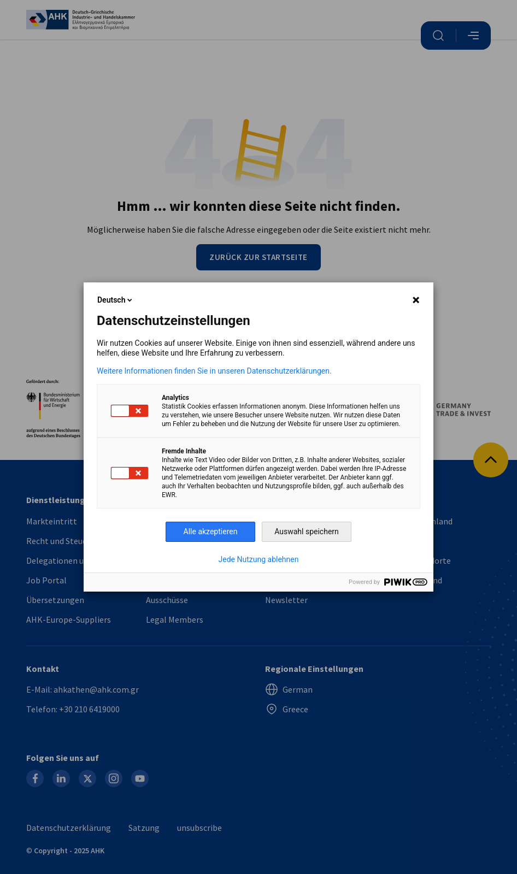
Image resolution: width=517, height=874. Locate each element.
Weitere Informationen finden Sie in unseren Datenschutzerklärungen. (214, 371)
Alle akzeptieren (211, 531)
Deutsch (115, 300)
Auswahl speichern (306, 531)
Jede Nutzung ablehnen (259, 559)
